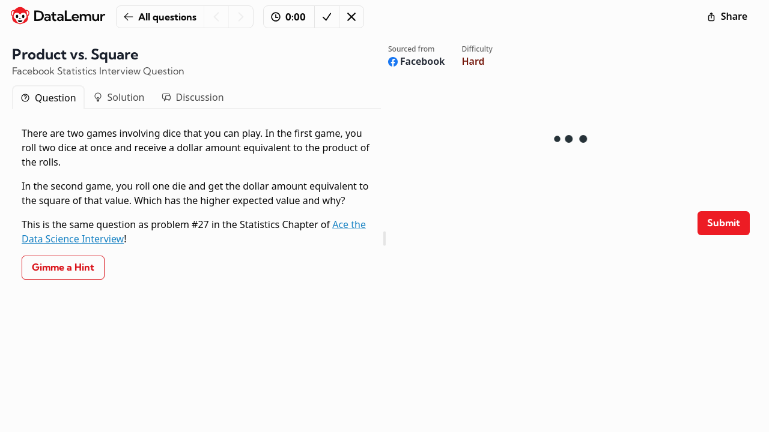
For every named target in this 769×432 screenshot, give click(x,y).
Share (727, 16)
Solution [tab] (119, 97)
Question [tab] (48, 97)
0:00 (288, 17)
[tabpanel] (196, 203)
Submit (723, 223)
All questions (160, 17)
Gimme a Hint (63, 267)
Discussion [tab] (193, 97)
